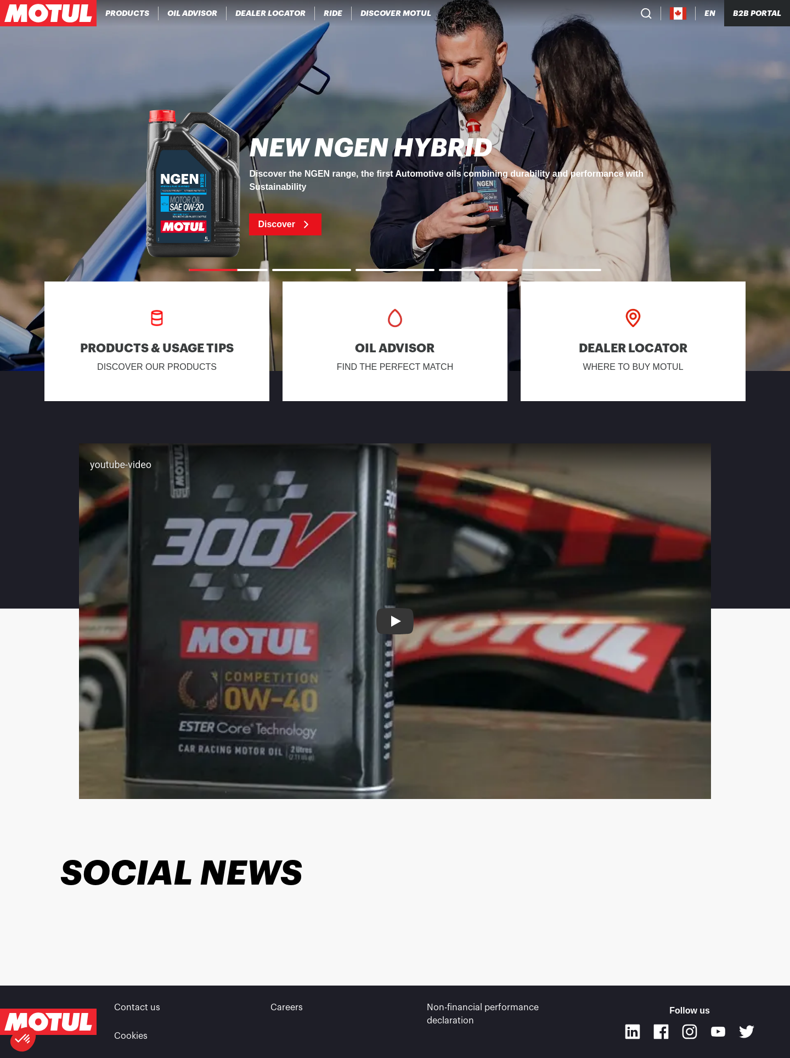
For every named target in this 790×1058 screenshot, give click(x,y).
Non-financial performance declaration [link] (483, 1014)
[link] (333, 13)
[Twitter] (746, 1031)
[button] (23, 1039)
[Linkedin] (632, 1031)
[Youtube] (718, 1031)
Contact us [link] (137, 1007)
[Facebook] (661, 1031)
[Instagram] (689, 1031)
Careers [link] (286, 1007)
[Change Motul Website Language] (709, 13)
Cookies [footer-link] (131, 1036)
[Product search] (646, 13)
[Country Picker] (678, 13)
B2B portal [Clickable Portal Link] (757, 13)
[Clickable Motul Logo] (48, 13)
